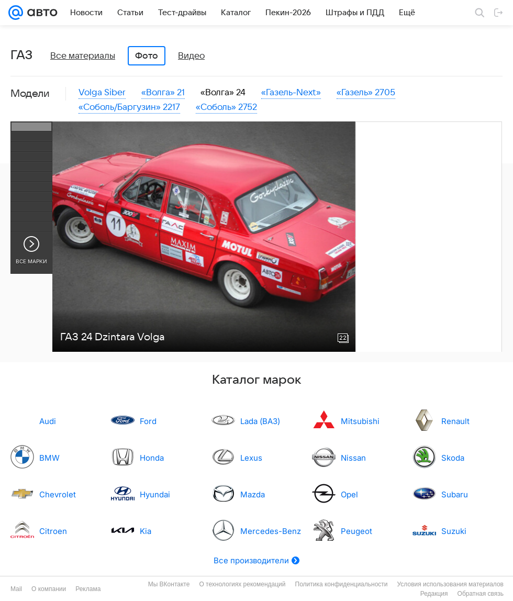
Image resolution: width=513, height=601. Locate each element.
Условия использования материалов (450, 584)
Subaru (454, 494)
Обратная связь (481, 593)
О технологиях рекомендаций (242, 584)
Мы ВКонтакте (169, 584)
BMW (49, 458)
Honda (152, 458)
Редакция (434, 593)
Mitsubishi (360, 421)
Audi (47, 421)
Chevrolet (57, 494)
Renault (455, 421)
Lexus (251, 458)
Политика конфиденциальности (341, 584)
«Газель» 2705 (366, 92)
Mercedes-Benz (270, 531)
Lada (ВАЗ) (260, 421)
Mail (16, 589)
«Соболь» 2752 (226, 107)
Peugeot (356, 531)
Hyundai (155, 494)
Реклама (88, 589)
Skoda (452, 458)
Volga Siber (102, 92)
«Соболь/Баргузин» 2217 (129, 107)
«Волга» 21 (163, 92)
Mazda (252, 494)
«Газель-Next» (291, 92)
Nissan (353, 458)
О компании (48, 589)
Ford (148, 421)
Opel (349, 494)
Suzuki (453, 531)
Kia (145, 531)
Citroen (53, 531)
